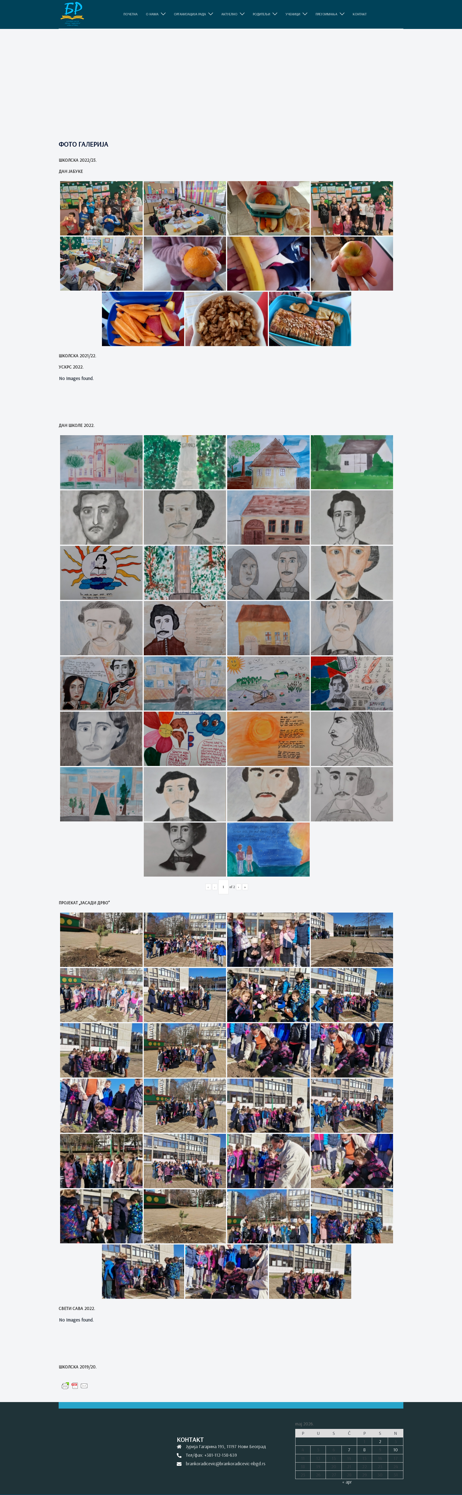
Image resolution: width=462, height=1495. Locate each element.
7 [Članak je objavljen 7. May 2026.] (349, 1450)
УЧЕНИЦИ (293, 14)
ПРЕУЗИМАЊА (326, 14)
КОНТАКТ (360, 14)
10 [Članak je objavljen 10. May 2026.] (395, 1450)
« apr (347, 1482)
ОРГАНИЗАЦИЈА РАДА (190, 14)
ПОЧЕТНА (130, 14)
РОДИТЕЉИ (261, 14)
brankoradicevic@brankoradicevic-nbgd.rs (225, 1463)
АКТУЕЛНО (229, 14)
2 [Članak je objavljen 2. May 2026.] (380, 1441)
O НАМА (152, 14)
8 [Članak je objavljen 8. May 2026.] (364, 1450)
